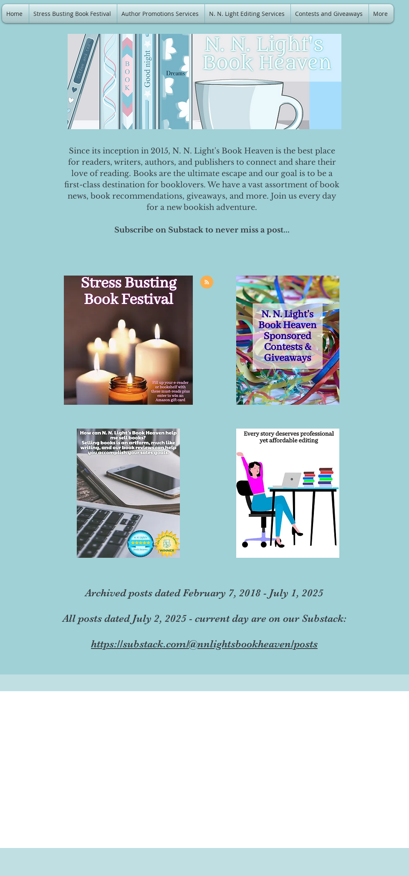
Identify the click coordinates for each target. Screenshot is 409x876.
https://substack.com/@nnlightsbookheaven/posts (204, 644)
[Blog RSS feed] (206, 282)
